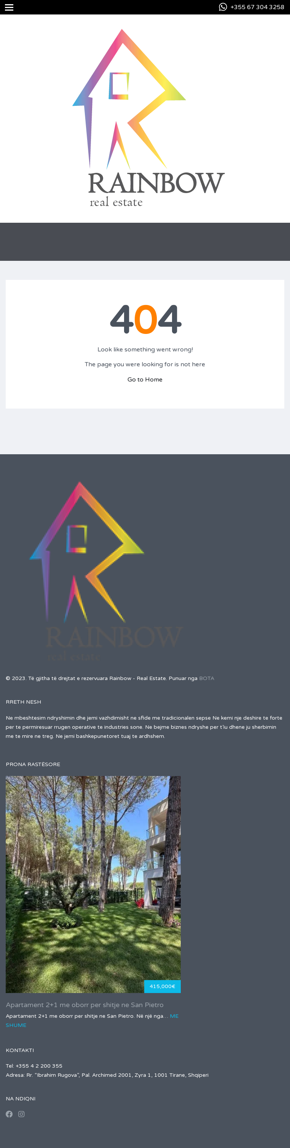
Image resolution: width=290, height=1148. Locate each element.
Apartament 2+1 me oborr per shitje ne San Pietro (85, 1005)
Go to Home (145, 379)
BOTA (206, 678)
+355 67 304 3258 (257, 7)
